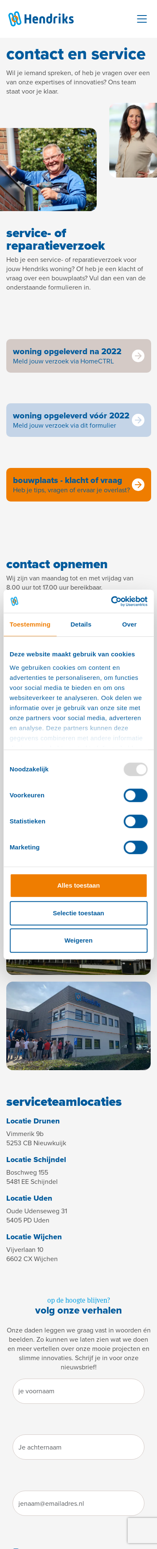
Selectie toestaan (78, 913)
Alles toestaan (78, 885)
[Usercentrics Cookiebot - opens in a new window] (111, 601)
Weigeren (78, 940)
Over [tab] (129, 624)
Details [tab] (80, 624)
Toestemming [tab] (30, 624)
